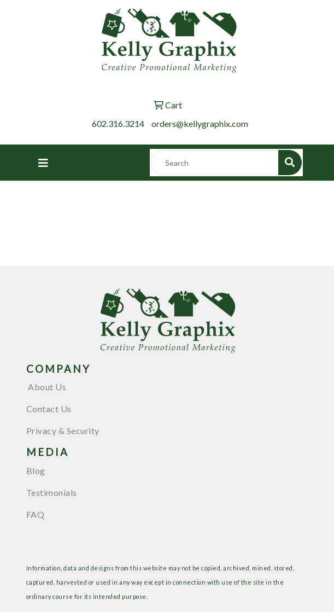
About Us (46, 387)
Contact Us (49, 408)
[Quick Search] (215, 162)
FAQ (35, 514)
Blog (35, 470)
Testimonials (51, 492)
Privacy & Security (62, 430)
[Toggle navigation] (43, 163)
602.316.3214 (118, 123)
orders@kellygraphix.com (199, 123)
